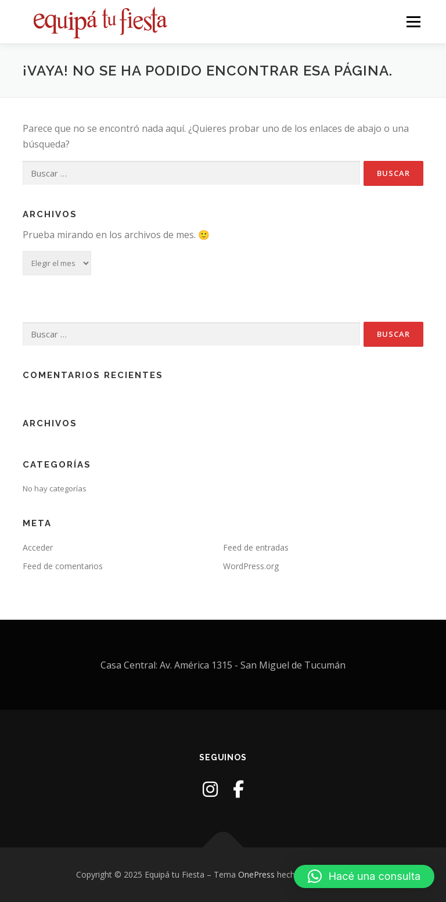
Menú (413, 21)
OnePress (256, 874)
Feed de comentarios (63, 566)
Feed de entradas (256, 547)
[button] (364, 876)
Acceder (38, 547)
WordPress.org (251, 566)
